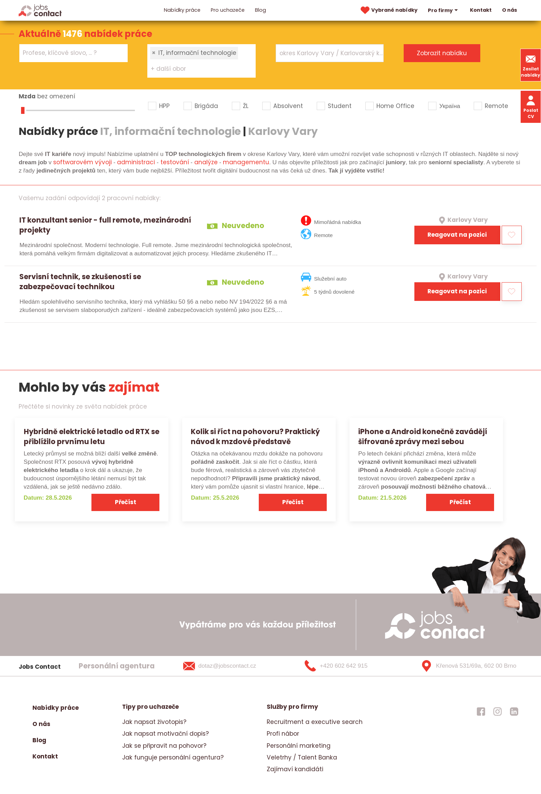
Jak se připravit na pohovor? (164, 746)
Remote (496, 106)
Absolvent (288, 106)
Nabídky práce (182, 10)
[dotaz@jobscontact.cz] (229, 666)
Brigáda (206, 106)
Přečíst (125, 502)
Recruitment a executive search (315, 722)
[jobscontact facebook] (481, 711)
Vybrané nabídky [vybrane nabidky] (388, 10)
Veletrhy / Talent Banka (302, 757)
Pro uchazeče (228, 10)
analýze (206, 162)
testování (174, 162)
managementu (246, 162)
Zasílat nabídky (530, 65)
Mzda (27, 96)
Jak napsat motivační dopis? (165, 733)
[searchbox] (69, 53)
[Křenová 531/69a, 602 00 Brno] (466, 666)
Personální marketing (299, 746)
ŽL (245, 106)
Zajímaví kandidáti (295, 769)
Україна (449, 106)
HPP (164, 106)
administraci (136, 162)
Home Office (395, 106)
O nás (509, 10)
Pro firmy (444, 10)
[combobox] (73, 53)
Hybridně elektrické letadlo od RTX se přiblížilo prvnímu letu (91, 437)
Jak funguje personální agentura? (173, 757)
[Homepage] (40, 10)
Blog (260, 10)
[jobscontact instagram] (497, 711)
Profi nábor (283, 733)
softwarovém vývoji (82, 162)
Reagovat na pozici (457, 235)
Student (340, 106)
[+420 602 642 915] (347, 666)
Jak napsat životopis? (154, 722)
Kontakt (481, 10)
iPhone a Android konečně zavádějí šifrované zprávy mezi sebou (422, 437)
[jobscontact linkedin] (514, 711)
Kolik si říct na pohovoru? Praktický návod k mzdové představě (255, 437)
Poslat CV (530, 106)
